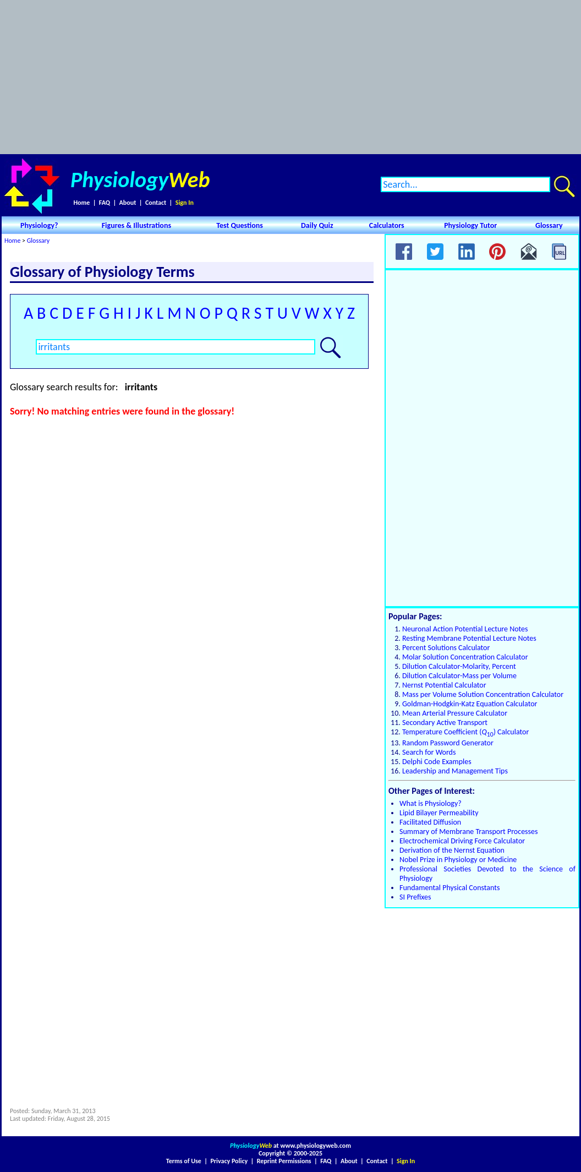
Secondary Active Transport (444, 722)
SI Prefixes (415, 897)
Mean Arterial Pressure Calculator (454, 713)
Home (81, 202)
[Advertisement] (290, 77)
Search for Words (429, 752)
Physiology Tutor (470, 225)
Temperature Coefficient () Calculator (465, 732)
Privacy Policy (229, 1161)
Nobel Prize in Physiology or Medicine (458, 859)
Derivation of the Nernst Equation (452, 850)
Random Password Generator (448, 743)
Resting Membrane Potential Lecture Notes (469, 638)
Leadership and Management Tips (455, 771)
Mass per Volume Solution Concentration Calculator (482, 694)
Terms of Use (183, 1161)
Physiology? (39, 225)
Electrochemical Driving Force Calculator (462, 841)
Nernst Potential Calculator (444, 685)
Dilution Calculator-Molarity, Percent (459, 666)
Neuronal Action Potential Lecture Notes (465, 629)
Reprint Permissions (284, 1161)
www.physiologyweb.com (316, 1145)
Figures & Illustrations (136, 225)
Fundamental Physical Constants (449, 887)
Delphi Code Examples (437, 761)
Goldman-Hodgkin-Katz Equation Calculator (469, 703)
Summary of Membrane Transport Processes (468, 831)
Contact (155, 202)
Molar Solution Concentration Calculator (465, 657)
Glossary (549, 225)
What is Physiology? (430, 803)
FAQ (104, 202)
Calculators (386, 225)
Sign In (185, 202)
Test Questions (239, 225)
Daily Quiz (317, 225)
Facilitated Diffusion (430, 822)
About (127, 202)
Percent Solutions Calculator (446, 647)
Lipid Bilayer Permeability (439, 812)
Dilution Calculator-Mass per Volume (459, 675)
